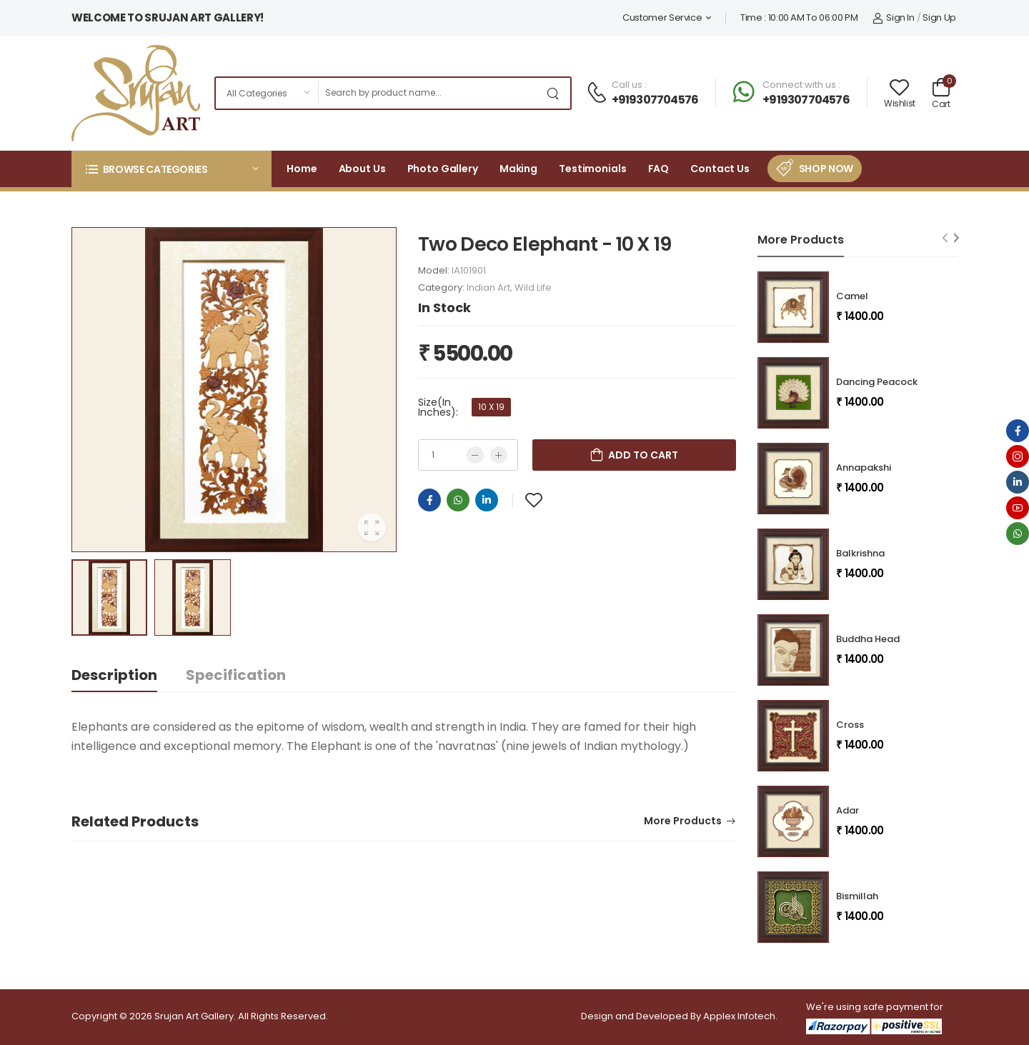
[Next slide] (956, 237)
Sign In (894, 17)
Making (518, 168)
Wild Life (533, 287)
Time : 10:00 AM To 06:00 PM (799, 17)
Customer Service (662, 17)
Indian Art (488, 287)
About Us (362, 168)
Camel (852, 296)
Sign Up (939, 17)
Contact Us (720, 168)
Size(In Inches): (438, 407)
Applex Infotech (739, 1016)
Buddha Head (868, 639)
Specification (236, 675)
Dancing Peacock (877, 382)
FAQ (659, 168)
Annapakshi (863, 467)
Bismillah (857, 896)
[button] (171, 169)
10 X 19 (491, 407)
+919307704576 (655, 99)
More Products (683, 822)
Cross (850, 724)
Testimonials (593, 168)
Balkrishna (860, 553)
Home (302, 168)
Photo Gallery (442, 168)
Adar (847, 810)
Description (114, 675)
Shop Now (826, 168)
